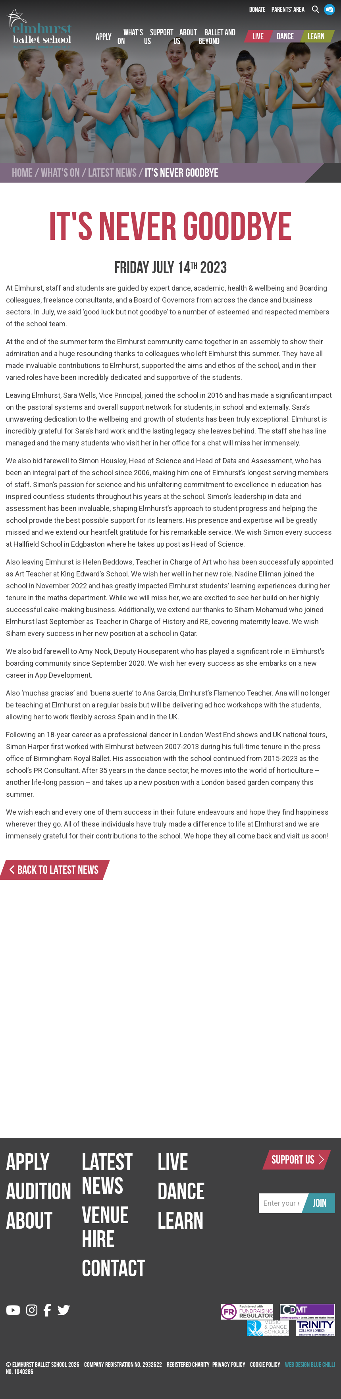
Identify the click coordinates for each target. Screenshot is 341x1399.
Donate (257, 9)
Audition (38, 1191)
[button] (104, 36)
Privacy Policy (228, 1364)
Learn (181, 1220)
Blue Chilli (323, 1364)
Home (22, 173)
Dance (181, 1191)
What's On (60, 173)
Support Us (298, 1159)
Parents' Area (288, 9)
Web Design (297, 1364)
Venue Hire (105, 1227)
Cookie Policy (265, 1364)
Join (320, 1203)
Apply (28, 1161)
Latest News (112, 173)
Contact (113, 1268)
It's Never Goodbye (181, 173)
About (29, 1220)
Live (173, 1161)
